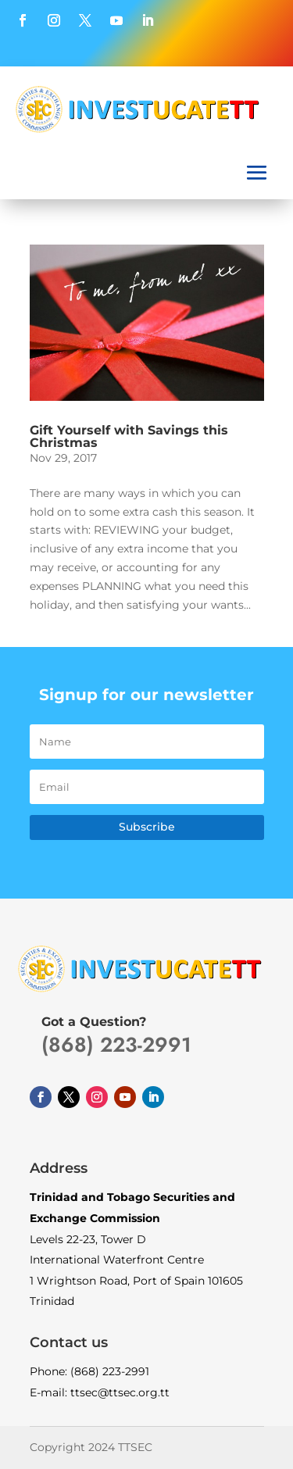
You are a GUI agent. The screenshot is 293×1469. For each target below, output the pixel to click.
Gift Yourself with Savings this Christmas (129, 436)
